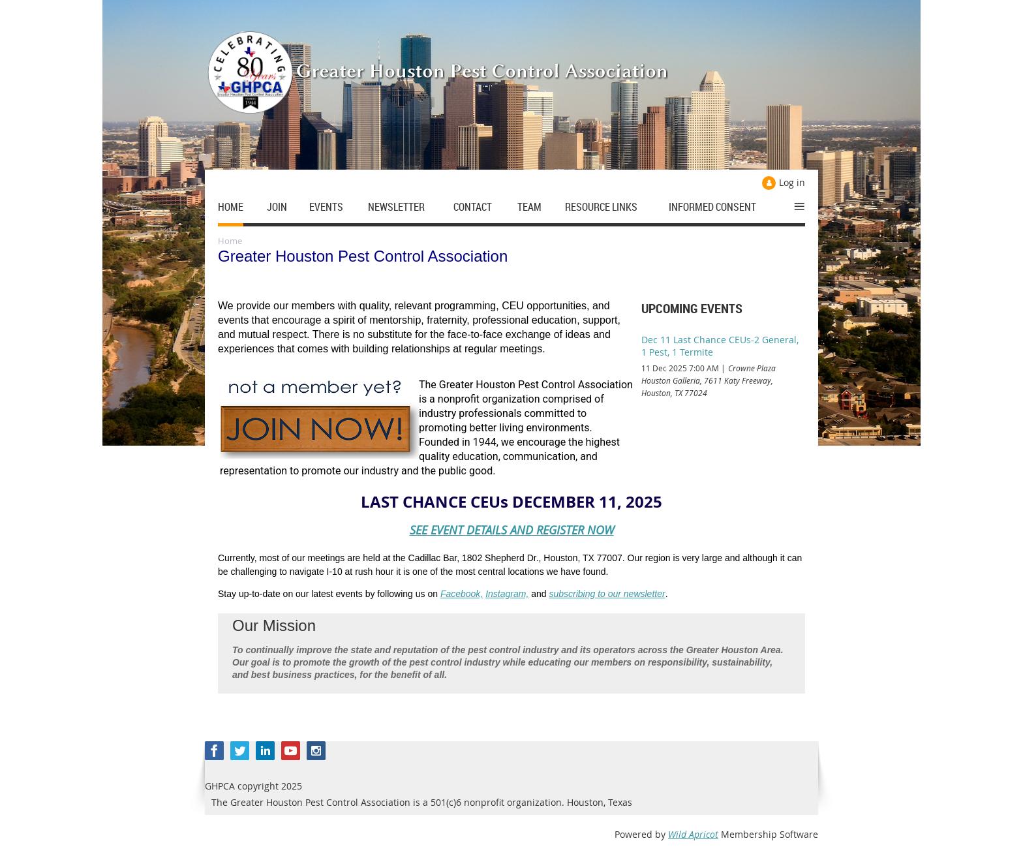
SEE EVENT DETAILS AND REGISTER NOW (512, 530)
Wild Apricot (693, 834)
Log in (792, 182)
